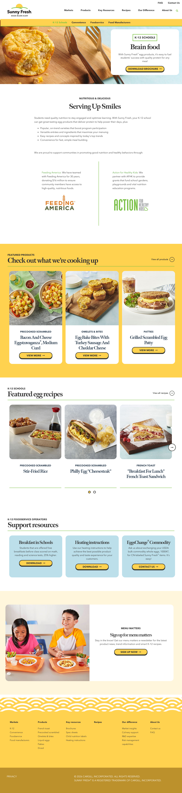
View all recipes (160, 393)
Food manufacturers (19, 740)
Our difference (129, 722)
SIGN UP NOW (129, 651)
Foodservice (97, 22)
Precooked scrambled (48, 732)
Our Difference (146, 10)
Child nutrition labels (76, 736)
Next (172, 447)
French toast (44, 728)
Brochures (71, 728)
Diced (41, 748)
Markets (68, 10)
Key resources (73, 722)
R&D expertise (129, 736)
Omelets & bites (45, 736)
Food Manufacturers (119, 22)
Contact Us (174, 3)
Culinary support (130, 732)
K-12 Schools (60, 22)
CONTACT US (147, 566)
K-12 (12, 728)
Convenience (79, 22)
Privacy (12, 776)
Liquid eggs (44, 740)
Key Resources (106, 10)
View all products (159, 259)
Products (86, 10)
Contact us (155, 728)
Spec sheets (72, 732)
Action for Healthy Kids (125, 172)
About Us (167, 10)
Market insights (129, 728)
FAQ (160, 3)
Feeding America (51, 172)
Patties (41, 744)
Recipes (126, 10)
